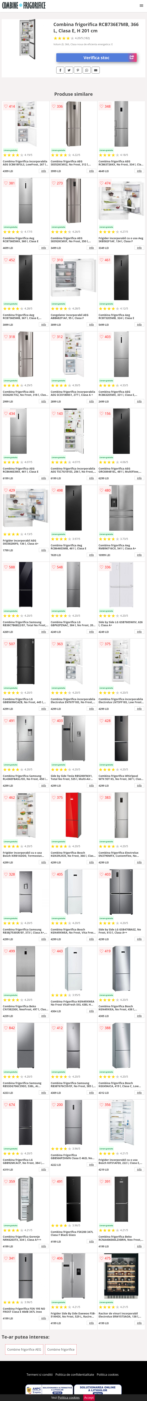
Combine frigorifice (60, 1349)
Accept (89, 1397)
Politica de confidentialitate (75, 1374)
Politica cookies (108, 1374)
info (43, 171)
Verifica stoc (110, 57)
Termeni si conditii (40, 1374)
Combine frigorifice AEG (24, 1349)
